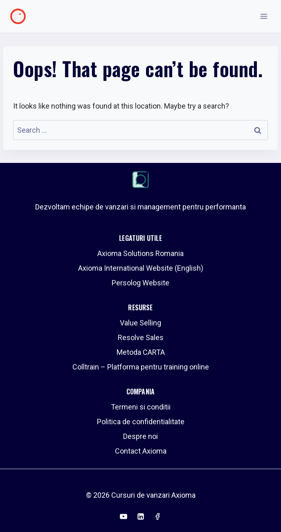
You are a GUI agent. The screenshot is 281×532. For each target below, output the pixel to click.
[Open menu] (263, 16)
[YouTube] (123, 516)
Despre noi (140, 436)
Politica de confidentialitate (140, 421)
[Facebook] (157, 516)
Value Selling (140, 322)
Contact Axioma (140, 451)
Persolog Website (140, 282)
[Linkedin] (140, 516)
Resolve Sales (141, 337)
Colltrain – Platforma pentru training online (140, 367)
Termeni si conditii (141, 407)
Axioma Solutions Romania (140, 253)
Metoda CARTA (141, 352)
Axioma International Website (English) (140, 268)
